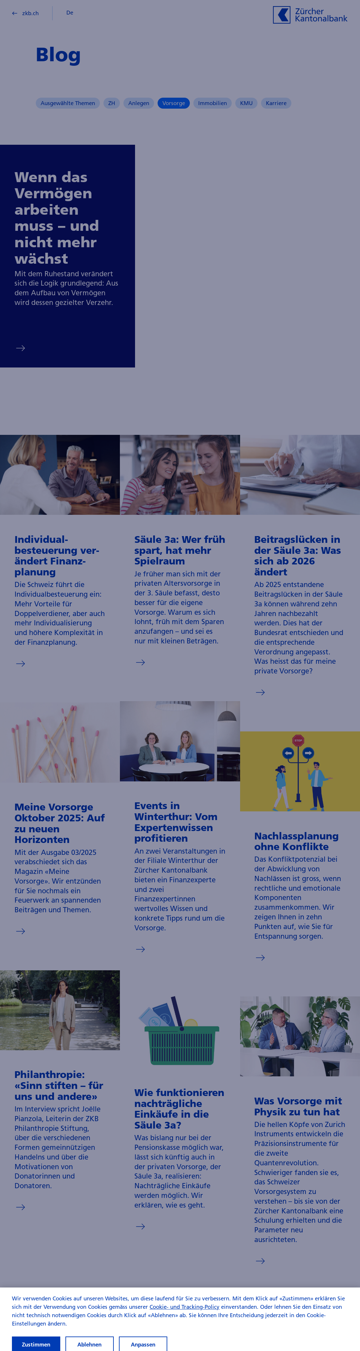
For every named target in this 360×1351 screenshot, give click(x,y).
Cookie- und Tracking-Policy (184, 1310)
